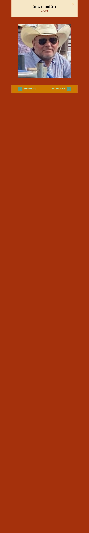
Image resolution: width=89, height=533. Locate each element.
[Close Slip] (73, 4)
